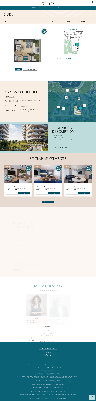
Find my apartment (56, 7)
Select (18, 69)
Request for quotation (86, 3)
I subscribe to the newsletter (48, 348)
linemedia (64, 398)
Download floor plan (30, 69)
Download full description (60, 147)
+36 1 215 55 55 (73, 3)
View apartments (48, 201)
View (12, 193)
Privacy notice (48, 358)
